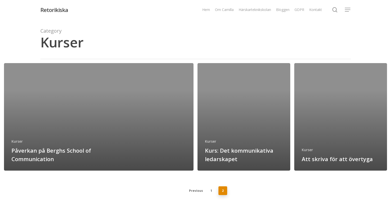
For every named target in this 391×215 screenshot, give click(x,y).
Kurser (17, 141)
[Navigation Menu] (348, 9)
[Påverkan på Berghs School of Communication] (99, 117)
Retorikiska (54, 9)
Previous (196, 191)
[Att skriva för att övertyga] (340, 117)
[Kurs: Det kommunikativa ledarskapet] (243, 117)
